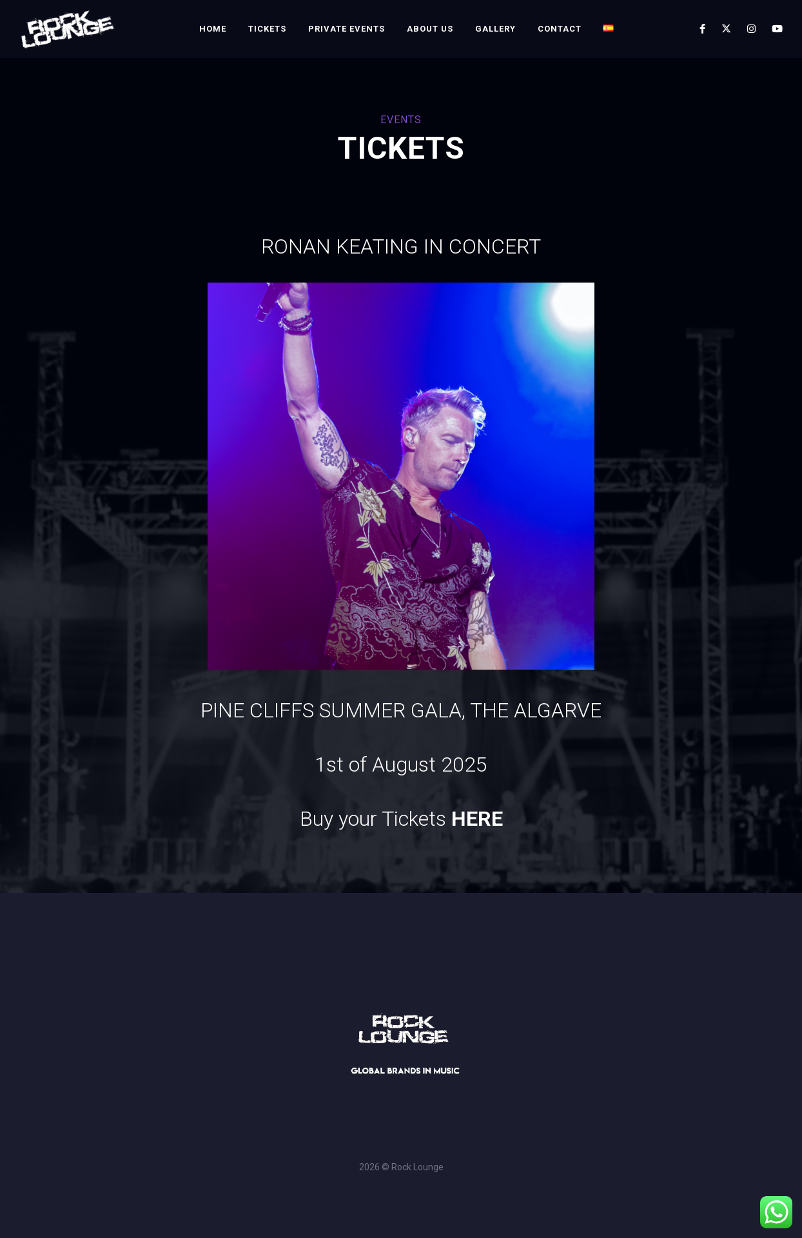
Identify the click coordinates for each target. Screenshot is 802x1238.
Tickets (267, 29)
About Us (430, 29)
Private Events (346, 29)
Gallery (495, 29)
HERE (477, 818)
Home (212, 29)
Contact (560, 29)
